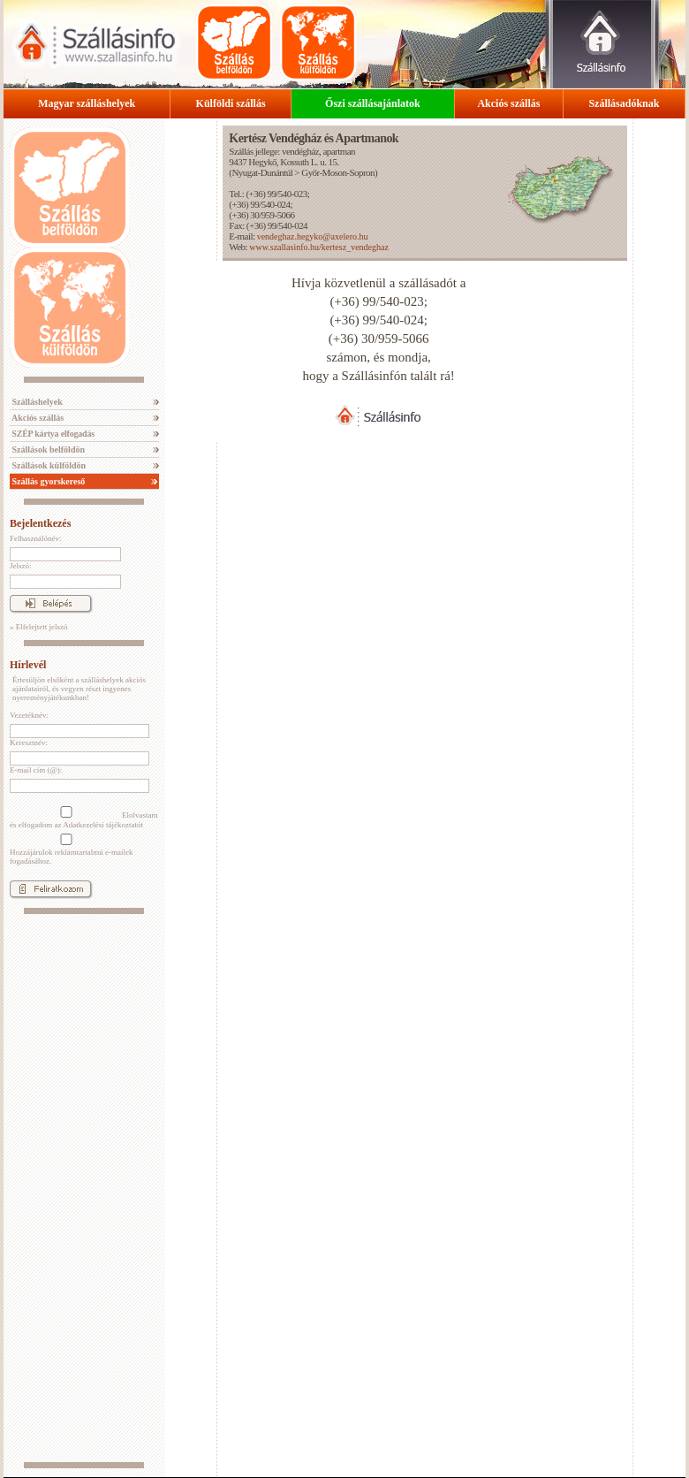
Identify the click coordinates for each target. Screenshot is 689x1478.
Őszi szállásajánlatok (372, 103)
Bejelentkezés (40, 523)
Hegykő (262, 161)
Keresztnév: (29, 742)
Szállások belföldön (47, 449)
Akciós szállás (508, 103)
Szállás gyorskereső (47, 481)
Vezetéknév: (29, 715)
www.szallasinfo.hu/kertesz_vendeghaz (319, 247)
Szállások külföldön (48, 465)
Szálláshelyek (36, 402)
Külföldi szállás (231, 103)
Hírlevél (28, 665)
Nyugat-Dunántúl (261, 172)
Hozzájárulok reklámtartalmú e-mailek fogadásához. (71, 849)
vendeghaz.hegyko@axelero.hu (312, 236)
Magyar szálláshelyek (86, 103)
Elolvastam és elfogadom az (84, 817)
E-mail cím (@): (36, 770)
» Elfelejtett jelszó (38, 626)
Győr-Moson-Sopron (338, 172)
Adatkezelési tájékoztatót (103, 824)
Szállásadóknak (623, 103)
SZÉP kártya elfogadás (52, 433)
